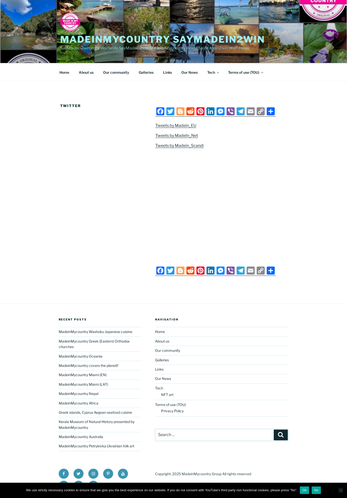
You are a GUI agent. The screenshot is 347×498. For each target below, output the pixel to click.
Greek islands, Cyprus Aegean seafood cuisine (95, 412)
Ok (304, 490)
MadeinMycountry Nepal (78, 393)
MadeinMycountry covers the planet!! (88, 365)
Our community (116, 72)
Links (167, 72)
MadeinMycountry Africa (78, 403)
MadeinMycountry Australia (81, 437)
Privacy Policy (172, 411)
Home (64, 72)
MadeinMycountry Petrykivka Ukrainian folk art (96, 446)
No (316, 490)
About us (86, 72)
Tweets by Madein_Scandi (179, 145)
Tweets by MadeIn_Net (176, 135)
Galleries (146, 72)
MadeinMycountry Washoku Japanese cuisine (95, 331)
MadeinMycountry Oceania (80, 356)
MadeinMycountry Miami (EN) (83, 375)
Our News (189, 72)
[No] (340, 490)
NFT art (167, 394)
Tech (213, 72)
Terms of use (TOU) (246, 72)
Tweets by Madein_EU (175, 125)
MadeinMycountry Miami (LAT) (83, 384)
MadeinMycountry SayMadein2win (162, 39)
